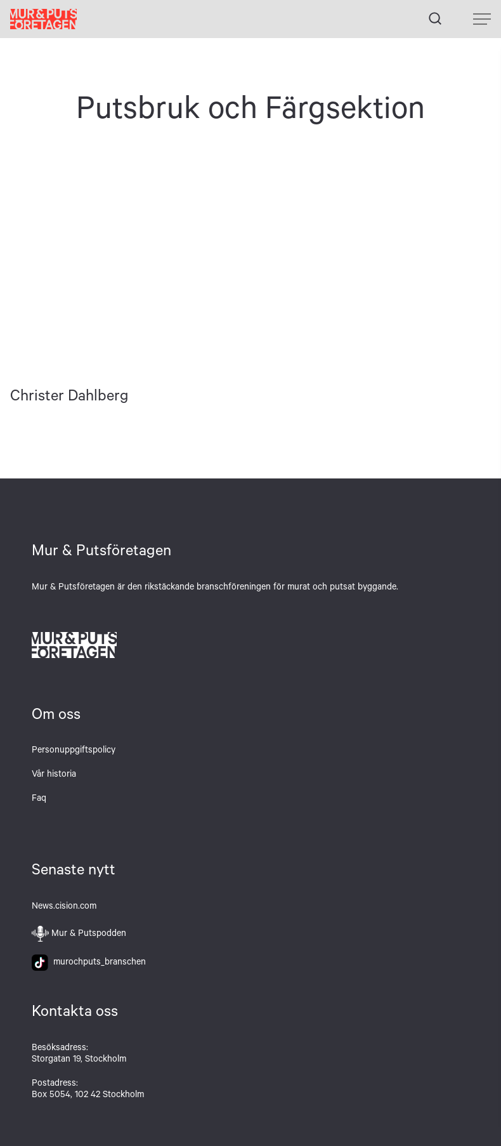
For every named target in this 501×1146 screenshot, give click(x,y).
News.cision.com (64, 907)
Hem (43, 19)
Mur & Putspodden (88, 935)
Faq (39, 799)
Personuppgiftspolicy (73, 751)
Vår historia (54, 775)
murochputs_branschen (89, 963)
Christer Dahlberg (83, 268)
